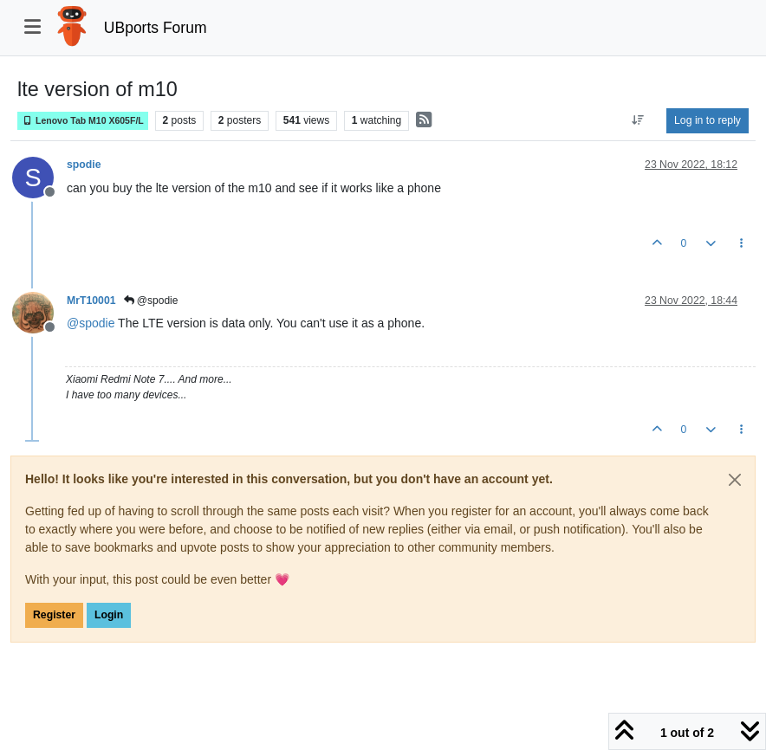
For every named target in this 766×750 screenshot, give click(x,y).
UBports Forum (155, 27)
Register (54, 615)
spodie (84, 164)
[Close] (735, 479)
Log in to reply (707, 120)
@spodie (151, 300)
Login (108, 615)
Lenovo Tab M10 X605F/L (83, 120)
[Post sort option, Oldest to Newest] (638, 120)
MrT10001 (91, 300)
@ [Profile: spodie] (90, 323)
